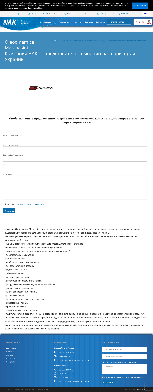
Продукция (65, 22)
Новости (78, 22)
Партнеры (89, 22)
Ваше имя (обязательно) (75, 138)
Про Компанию (48, 22)
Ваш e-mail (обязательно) (75, 148)
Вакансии (10, 352)
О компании (11, 348)
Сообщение (75, 186)
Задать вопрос (117, 22)
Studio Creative (142, 390)
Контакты (100, 22)
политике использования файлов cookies (23, 8)
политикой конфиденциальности (30, 204)
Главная (55, 41)
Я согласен (138, 5)
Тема (75, 167)
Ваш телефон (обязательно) (75, 158)
